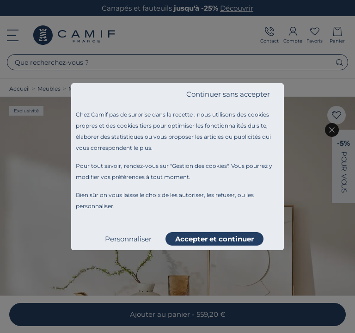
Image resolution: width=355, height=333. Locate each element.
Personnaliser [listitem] (128, 238)
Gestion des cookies (199, 165)
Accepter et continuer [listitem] (214, 238)
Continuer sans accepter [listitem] (228, 94)
